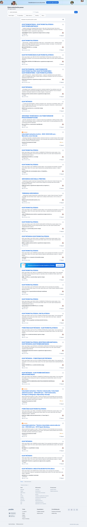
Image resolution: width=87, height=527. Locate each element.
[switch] (63, 19)
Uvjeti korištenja (11, 524)
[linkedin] (77, 510)
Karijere (23, 515)
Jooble (77, 524)
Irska (21, 502)
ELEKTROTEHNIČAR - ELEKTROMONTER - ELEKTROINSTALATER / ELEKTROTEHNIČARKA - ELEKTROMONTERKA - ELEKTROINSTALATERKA (37, 71)
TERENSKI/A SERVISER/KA (30, 193)
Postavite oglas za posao (52, 2)
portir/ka (36, 494)
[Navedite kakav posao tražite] (20, 12)
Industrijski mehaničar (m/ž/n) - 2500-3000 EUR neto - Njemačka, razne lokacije (39, 135)
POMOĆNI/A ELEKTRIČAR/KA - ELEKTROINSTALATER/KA (40, 328)
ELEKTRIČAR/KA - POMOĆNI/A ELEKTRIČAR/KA (37, 358)
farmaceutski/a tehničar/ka (40, 492)
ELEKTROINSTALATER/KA (30, 40)
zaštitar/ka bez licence (39, 502)
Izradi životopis (60, 265)
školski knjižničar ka (38, 500)
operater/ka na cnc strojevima (40, 503)
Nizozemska (22, 500)
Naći (76, 12)
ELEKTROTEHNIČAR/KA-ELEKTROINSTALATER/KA (38, 55)
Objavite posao (40, 513)
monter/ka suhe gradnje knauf (40, 497)
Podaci (23, 513)
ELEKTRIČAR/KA (27, 87)
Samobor (22, 497)
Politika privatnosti (19, 524)
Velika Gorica (22, 492)
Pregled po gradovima (54, 491)
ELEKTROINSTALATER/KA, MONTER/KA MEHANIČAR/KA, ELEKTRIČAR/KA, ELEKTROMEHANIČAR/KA (40, 343)
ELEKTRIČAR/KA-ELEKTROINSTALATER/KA (35, 236)
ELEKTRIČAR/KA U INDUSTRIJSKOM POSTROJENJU (38, 469)
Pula (21, 494)
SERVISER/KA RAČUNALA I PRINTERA (33, 179)
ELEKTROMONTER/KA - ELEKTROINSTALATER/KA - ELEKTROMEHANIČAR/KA (38, 25)
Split (21, 503)
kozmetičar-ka (37, 491)
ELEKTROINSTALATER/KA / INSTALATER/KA (36, 313)
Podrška (23, 516)
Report (61, 35)
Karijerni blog (54, 513)
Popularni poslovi (53, 489)
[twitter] (74, 510)
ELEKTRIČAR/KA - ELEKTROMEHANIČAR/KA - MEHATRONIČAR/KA (36, 373)
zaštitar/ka (37, 489)
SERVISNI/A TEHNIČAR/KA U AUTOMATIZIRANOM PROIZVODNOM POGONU (37, 117)
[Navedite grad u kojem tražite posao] (45, 12)
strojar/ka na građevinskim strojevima (42, 495)
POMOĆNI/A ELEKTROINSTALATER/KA (34, 409)
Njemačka (22, 489)
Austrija (21, 495)
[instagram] (71, 510)
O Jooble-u (24, 511)
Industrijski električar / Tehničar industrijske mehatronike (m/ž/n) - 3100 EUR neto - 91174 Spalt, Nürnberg (41, 426)
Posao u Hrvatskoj (25, 518)
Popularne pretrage (25, 485)
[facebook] (69, 510)
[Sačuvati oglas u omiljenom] (63, 24)
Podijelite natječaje (40, 511)
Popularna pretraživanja (56, 511)
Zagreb (21, 491)
